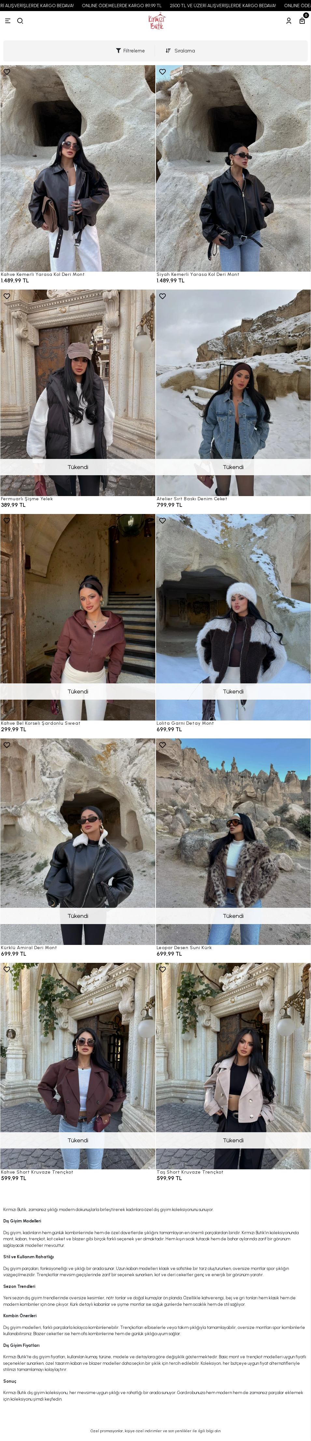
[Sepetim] (302, 21)
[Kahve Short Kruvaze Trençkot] (77, 1066)
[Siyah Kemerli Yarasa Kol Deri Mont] (233, 168)
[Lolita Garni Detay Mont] (233, 617)
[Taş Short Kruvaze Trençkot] (233, 1066)
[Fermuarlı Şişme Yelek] (77, 393)
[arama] (20, 21)
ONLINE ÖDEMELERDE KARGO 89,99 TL (129, 5)
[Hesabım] (288, 21)
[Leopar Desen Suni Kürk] (233, 841)
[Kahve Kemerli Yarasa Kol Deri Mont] (77, 168)
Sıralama (180, 51)
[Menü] (7, 21)
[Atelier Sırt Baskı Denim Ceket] (233, 393)
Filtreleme (130, 51)
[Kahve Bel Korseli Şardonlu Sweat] (77, 617)
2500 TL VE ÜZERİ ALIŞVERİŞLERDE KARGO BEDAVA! (230, 5)
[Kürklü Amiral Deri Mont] (77, 841)
